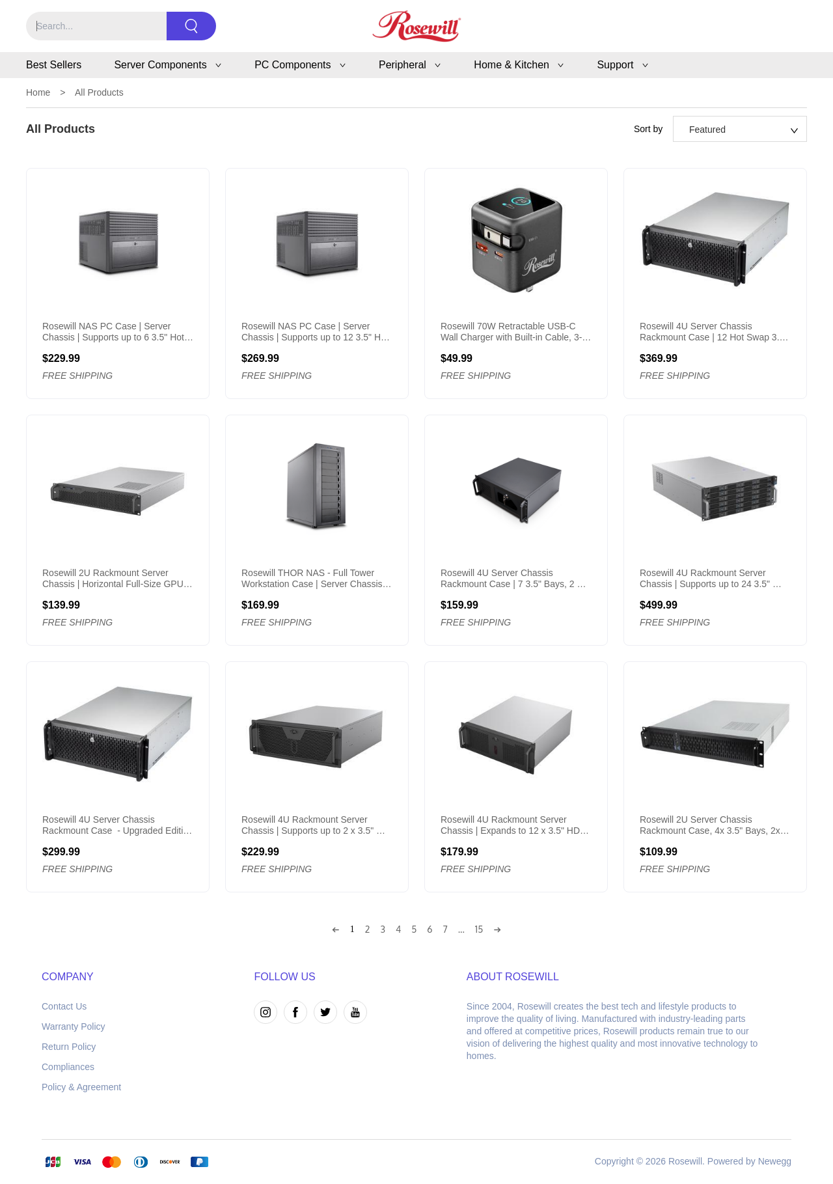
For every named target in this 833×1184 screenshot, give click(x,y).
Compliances (68, 1067)
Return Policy (69, 1046)
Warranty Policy (73, 1026)
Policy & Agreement (81, 1087)
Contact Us (64, 1006)
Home (38, 92)
